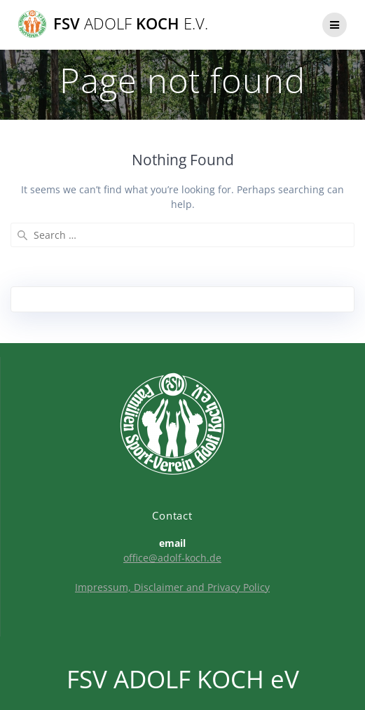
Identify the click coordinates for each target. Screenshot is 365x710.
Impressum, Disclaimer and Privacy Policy (172, 587)
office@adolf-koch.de (172, 557)
